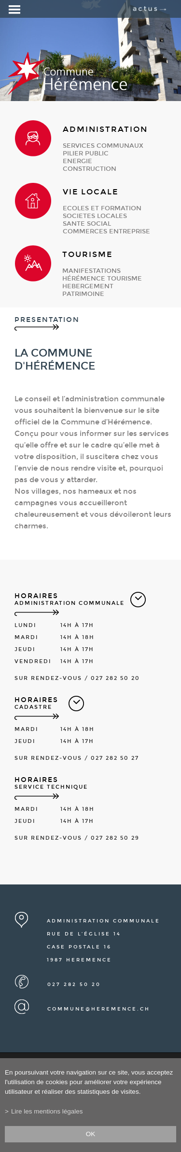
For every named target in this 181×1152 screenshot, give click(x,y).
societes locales (95, 216)
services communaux (103, 146)
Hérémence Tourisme (102, 278)
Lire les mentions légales (47, 1111)
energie (77, 161)
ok (91, 1134)
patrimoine (83, 294)
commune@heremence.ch (98, 1009)
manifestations (91, 271)
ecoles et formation (102, 208)
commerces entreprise (106, 231)
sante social (87, 224)
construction (89, 169)
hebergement (87, 286)
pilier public (86, 153)
